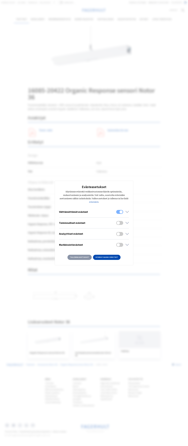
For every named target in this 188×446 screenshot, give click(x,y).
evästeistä (94, 202)
